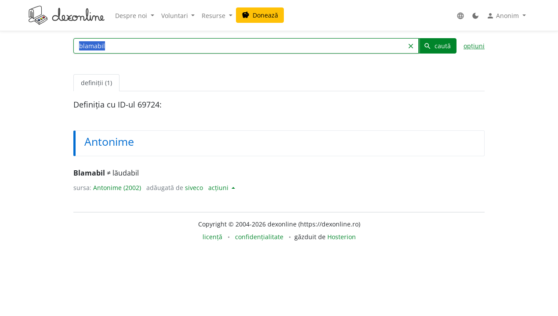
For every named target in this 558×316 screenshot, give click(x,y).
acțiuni (219, 187)
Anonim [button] (503, 15)
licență (212, 237)
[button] (460, 15)
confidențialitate (259, 237)
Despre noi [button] (132, 15)
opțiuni (474, 46)
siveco (194, 187)
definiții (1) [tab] (96, 83)
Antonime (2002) (117, 187)
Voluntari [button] (175, 15)
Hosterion (341, 237)
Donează (260, 15)
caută (437, 46)
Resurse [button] (214, 15)
